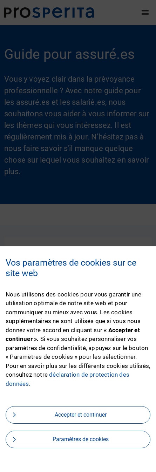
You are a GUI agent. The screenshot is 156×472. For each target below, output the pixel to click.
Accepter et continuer (81, 414)
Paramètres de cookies (81, 439)
